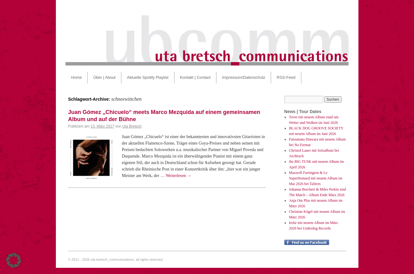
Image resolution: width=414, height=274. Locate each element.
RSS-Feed (286, 77)
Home (76, 77)
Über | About (104, 77)
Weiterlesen (178, 175)
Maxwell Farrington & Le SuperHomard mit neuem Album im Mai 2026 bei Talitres (315, 178)
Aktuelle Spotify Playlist (147, 77)
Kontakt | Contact (195, 77)
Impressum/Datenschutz (243, 77)
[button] (13, 260)
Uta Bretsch (132, 126)
